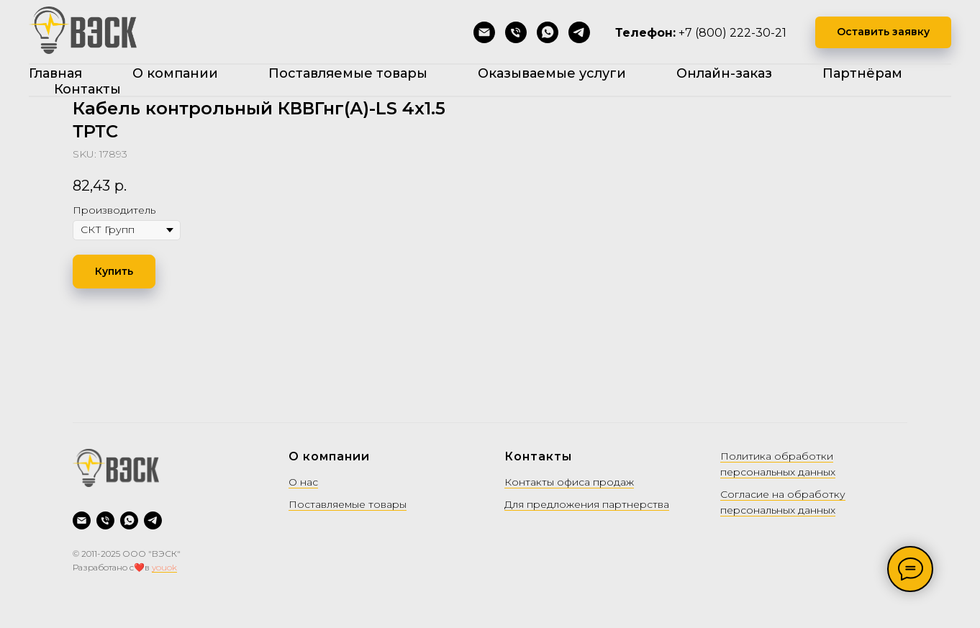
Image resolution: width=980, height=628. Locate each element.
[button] (883, 33)
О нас (303, 481)
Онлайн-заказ (724, 73)
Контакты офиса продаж (569, 481)
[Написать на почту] (484, 32)
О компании (175, 73)
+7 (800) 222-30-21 (732, 33)
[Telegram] (579, 32)
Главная (55, 73)
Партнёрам (862, 73)
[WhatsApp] (547, 32)
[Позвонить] (516, 32)
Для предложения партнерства (586, 504)
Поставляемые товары (347, 73)
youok (164, 567)
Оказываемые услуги (552, 73)
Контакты (87, 89)
